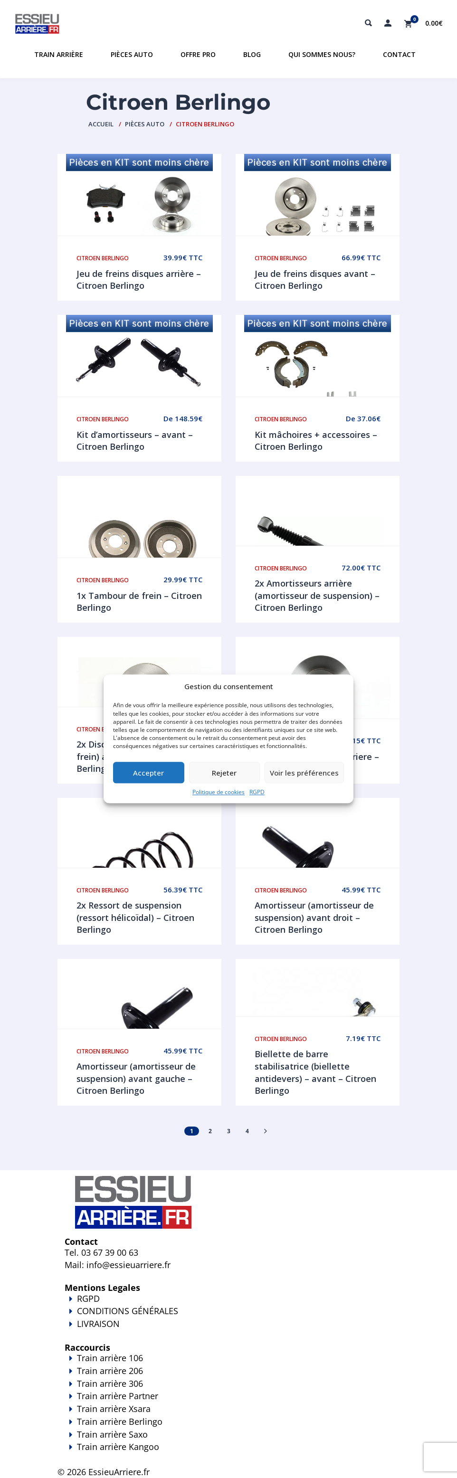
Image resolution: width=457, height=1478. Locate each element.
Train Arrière (58, 54)
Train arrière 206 (110, 1370)
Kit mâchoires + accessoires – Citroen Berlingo (316, 441)
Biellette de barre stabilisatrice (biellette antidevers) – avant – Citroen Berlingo (315, 1072)
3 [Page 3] (228, 1131)
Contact (399, 54)
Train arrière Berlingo (119, 1421)
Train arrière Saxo (112, 1434)
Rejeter (224, 772)
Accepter (148, 772)
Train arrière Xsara (114, 1408)
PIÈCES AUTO (144, 124)
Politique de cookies (218, 792)
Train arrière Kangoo (228, 1453)
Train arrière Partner (117, 1396)
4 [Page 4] (247, 1131)
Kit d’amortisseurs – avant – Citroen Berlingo (134, 441)
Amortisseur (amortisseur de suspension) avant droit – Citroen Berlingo (314, 917)
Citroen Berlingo (102, 258)
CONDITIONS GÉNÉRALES (127, 1311)
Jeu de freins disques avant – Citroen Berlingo (315, 280)
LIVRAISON (228, 1330)
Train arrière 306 (110, 1383)
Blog (252, 54)
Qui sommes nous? (321, 54)
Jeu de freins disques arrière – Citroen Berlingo (138, 280)
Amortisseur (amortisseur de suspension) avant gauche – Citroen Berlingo (136, 1078)
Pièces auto (132, 54)
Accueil (101, 124)
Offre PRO (198, 54)
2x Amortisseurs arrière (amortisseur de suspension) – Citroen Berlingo (317, 595)
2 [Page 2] (210, 1131)
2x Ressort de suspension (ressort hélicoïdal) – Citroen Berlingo (135, 917)
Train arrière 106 (110, 1358)
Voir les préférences (304, 772)
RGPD (257, 792)
